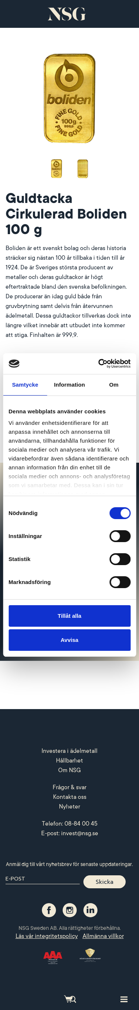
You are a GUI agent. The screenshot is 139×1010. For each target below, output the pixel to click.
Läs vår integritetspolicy (47, 936)
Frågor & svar (69, 787)
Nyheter (69, 806)
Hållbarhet (69, 760)
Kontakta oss (69, 797)
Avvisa (70, 640)
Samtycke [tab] (25, 384)
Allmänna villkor (103, 936)
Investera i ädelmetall (69, 751)
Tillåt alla (70, 616)
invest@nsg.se (79, 833)
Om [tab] (114, 384)
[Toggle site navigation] (124, 999)
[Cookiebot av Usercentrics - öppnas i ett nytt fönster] (98, 363)
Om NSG (69, 770)
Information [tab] (69, 384)
